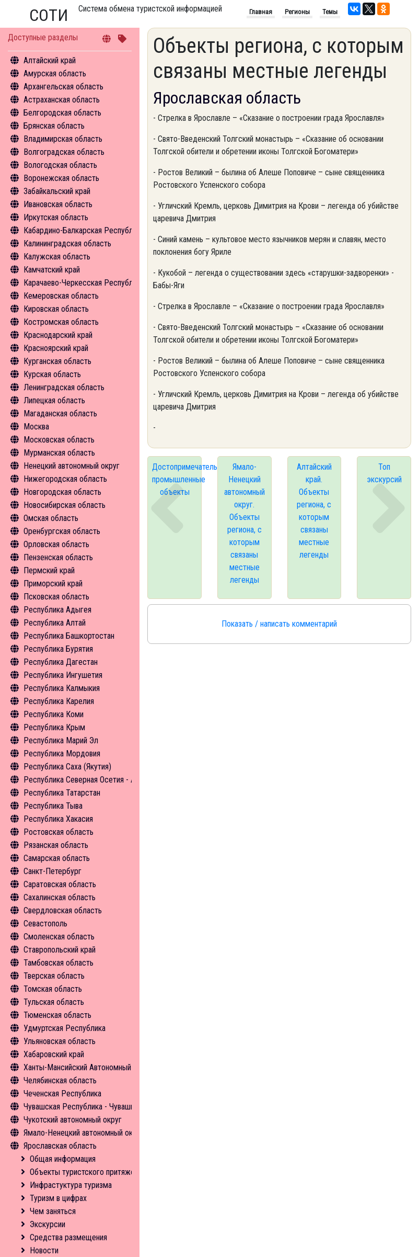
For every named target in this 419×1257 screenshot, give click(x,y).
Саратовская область (60, 884)
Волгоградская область (64, 152)
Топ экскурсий (384, 473)
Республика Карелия (59, 701)
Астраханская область (62, 100)
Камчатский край (52, 270)
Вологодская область (60, 165)
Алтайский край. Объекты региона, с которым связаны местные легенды (314, 511)
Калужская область (57, 257)
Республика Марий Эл (61, 740)
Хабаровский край (54, 1054)
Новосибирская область (65, 505)
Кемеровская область (61, 296)
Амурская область (55, 73)
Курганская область (57, 361)
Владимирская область (63, 139)
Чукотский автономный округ (73, 1120)
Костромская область (61, 322)
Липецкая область (54, 400)
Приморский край (53, 583)
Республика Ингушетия (63, 675)
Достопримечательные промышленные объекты (177, 479)
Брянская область (54, 126)
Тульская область (54, 1002)
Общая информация (63, 1159)
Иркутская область (56, 217)
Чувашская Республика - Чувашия (81, 1107)
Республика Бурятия (58, 649)
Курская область (52, 374)
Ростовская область (59, 832)
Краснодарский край (58, 335)
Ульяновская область (60, 1041)
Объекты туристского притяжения (88, 1172)
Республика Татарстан (62, 793)
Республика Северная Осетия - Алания (89, 780)
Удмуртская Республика (65, 1028)
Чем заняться (53, 1211)
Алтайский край (50, 60)
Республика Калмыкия (62, 688)
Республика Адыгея (57, 610)
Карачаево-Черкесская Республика (84, 283)
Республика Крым (54, 727)
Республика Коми (54, 714)
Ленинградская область (64, 387)
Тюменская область (57, 1015)
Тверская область (54, 976)
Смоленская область (59, 937)
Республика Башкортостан (69, 636)
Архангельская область (63, 87)
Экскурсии (47, 1224)
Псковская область (56, 597)
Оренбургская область (62, 531)
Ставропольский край (60, 950)
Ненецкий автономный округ (72, 466)
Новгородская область (62, 492)
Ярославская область (60, 1146)
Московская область (59, 440)
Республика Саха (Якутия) (67, 767)
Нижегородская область (65, 479)
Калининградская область (67, 243)
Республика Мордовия (62, 753)
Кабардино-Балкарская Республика (84, 230)
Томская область (53, 989)
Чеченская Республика (62, 1094)
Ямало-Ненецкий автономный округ (84, 1133)
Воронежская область (61, 178)
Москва (36, 427)
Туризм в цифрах (58, 1198)
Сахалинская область (60, 897)
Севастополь (45, 923)
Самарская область (57, 858)
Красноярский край (56, 348)
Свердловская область (63, 910)
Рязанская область (56, 845)
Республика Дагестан (61, 662)
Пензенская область (58, 557)
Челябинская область (60, 1080)
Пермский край (49, 570)
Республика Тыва (53, 806)
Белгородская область (62, 113)
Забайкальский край (57, 191)
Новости (44, 1250)
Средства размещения (68, 1237)
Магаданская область (60, 413)
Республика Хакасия (58, 819)
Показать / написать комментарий (279, 624)
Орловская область (56, 544)
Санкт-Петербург (53, 871)
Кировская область (56, 309)
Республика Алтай (55, 623)
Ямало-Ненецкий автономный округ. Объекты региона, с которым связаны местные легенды (244, 523)
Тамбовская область (59, 963)
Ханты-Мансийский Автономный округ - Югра (100, 1067)
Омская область (51, 518)
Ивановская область (58, 204)
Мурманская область (59, 453)
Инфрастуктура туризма (71, 1185)
